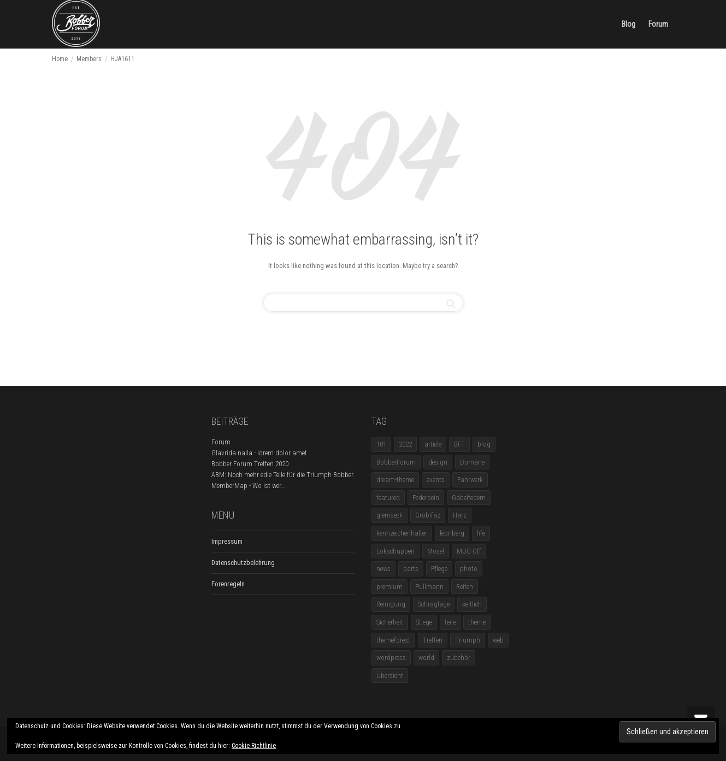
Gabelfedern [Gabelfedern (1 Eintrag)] (469, 498)
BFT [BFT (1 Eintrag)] (459, 444)
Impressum (227, 541)
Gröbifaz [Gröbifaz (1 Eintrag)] (427, 515)
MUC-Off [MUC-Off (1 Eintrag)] (469, 551)
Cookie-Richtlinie (254, 746)
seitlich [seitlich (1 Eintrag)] (472, 604)
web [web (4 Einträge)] (498, 640)
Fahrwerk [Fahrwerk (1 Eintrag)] (470, 479)
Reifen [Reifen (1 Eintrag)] (464, 586)
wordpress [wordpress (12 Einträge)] (391, 657)
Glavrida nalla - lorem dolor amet (259, 453)
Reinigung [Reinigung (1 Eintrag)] (390, 604)
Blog (628, 24)
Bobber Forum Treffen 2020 (249, 464)
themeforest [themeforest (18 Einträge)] (393, 640)
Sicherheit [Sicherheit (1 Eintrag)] (389, 622)
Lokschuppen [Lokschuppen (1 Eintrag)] (395, 551)
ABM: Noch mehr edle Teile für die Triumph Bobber (282, 475)
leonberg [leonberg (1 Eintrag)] (452, 533)
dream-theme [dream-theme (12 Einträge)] (395, 479)
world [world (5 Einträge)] (426, 657)
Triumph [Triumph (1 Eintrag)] (467, 640)
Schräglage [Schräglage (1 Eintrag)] (434, 604)
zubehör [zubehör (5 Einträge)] (458, 657)
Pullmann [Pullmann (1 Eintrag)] (429, 586)
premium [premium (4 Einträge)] (389, 586)
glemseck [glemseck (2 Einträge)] (389, 515)
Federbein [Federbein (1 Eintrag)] (425, 498)
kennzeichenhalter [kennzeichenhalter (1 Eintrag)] (401, 533)
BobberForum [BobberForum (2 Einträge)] (396, 462)
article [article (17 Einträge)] (432, 444)
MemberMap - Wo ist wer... (248, 485)
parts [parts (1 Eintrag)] (410, 568)
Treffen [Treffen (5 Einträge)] (432, 640)
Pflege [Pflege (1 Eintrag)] (439, 568)
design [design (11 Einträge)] (437, 462)
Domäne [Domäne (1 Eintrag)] (472, 462)
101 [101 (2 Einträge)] (381, 444)
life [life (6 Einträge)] (481, 533)
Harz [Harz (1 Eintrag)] (460, 515)
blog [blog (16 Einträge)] (484, 444)
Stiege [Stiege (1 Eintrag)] (424, 622)
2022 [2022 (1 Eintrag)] (405, 444)
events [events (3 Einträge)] (436, 479)
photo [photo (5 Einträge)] (468, 568)
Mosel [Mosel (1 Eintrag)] (435, 551)
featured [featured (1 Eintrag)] (388, 498)
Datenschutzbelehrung (243, 562)
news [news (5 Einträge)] (383, 568)
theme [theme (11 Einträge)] (477, 622)
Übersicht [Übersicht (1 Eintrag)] (389, 675)
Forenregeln (228, 584)
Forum (658, 24)
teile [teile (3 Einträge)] (450, 622)
